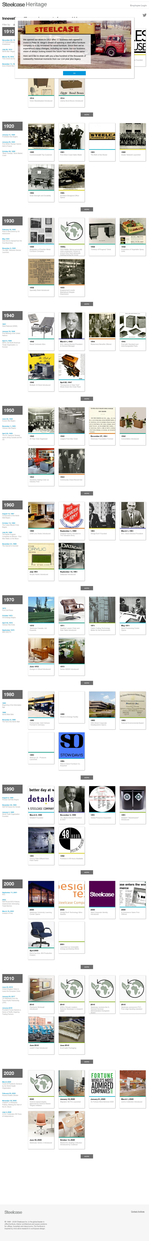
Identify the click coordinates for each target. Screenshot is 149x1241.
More (86, 114)
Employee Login (138, 5)
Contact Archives (137, 1211)
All (14, 24)
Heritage (36, 4)
